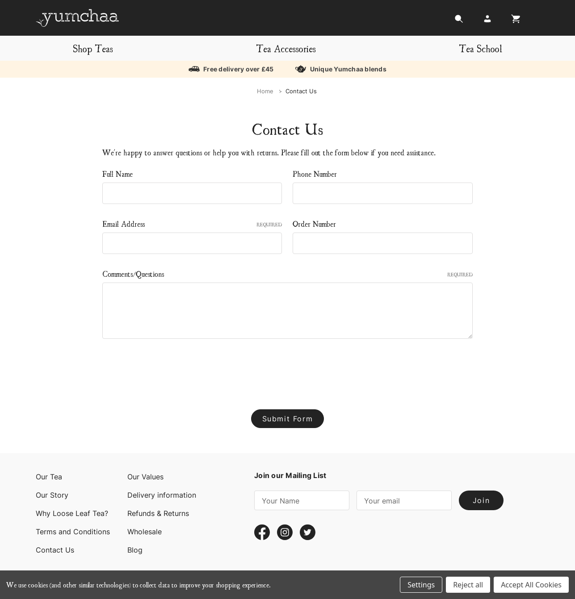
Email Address (192, 223)
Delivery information (161, 495)
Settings (421, 585)
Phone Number (315, 173)
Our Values (145, 476)
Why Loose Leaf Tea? (72, 513)
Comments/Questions (287, 273)
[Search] (459, 21)
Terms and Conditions (73, 531)
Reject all (468, 585)
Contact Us (55, 549)
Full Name (117, 173)
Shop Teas (93, 48)
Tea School (480, 48)
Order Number (314, 223)
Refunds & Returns (158, 513)
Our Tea (49, 476)
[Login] (487, 21)
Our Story (52, 495)
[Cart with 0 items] (513, 21)
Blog (135, 549)
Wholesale (144, 531)
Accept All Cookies (531, 585)
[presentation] (170, 370)
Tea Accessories (286, 48)
